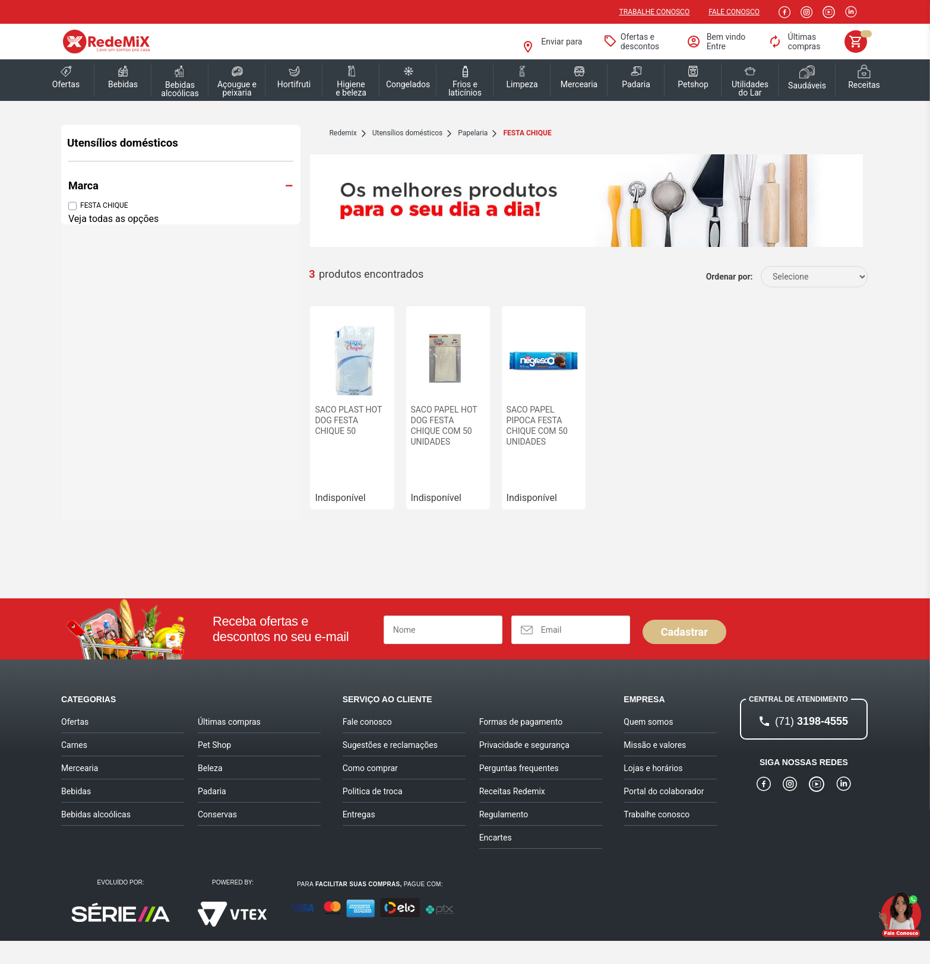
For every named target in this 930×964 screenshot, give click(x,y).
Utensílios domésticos (122, 143)
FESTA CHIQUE (104, 205)
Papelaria (366, 133)
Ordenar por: (729, 295)
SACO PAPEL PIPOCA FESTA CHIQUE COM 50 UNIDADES (476, 454)
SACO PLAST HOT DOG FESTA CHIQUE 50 (251, 449)
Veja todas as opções (113, 218)
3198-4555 (811, 744)
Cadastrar (684, 655)
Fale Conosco (734, 12)
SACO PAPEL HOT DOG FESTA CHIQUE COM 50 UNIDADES (364, 454)
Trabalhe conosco (654, 12)
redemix (236, 133)
